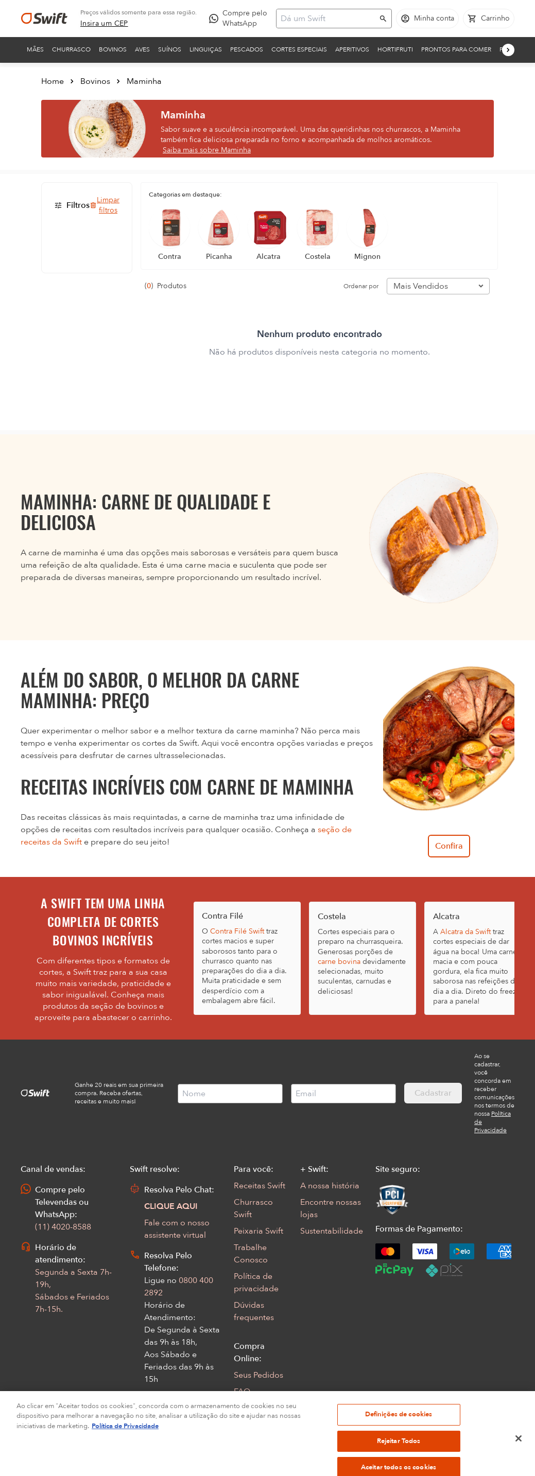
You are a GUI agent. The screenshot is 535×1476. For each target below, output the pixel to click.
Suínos (169, 49)
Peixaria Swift (258, 1231)
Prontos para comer (456, 49)
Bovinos (113, 49)
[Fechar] (518, 1456)
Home (52, 81)
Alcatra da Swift (465, 932)
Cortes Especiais (299, 49)
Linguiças (205, 49)
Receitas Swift (259, 1185)
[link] (104, 24)
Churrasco (71, 49)
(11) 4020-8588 (63, 1227)
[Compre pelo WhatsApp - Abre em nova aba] (240, 18)
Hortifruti (395, 49)
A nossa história (329, 1185)
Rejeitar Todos (399, 1458)
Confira (449, 846)
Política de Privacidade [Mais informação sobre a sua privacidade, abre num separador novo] (125, 1444)
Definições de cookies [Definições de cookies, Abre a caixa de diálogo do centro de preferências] (399, 1432)
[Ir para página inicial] (44, 18)
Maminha (144, 81)
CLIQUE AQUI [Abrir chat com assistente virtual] (171, 1206)
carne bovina (339, 962)
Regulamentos (261, 1408)
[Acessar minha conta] (427, 18)
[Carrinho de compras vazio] (488, 18)
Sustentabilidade (331, 1231)
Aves (142, 49)
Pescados (246, 49)
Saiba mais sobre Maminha (207, 150)
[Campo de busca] (327, 18)
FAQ (242, 1391)
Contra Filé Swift (237, 931)
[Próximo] (508, 50)
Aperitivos (352, 49)
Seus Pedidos (258, 1375)
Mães (35, 49)
